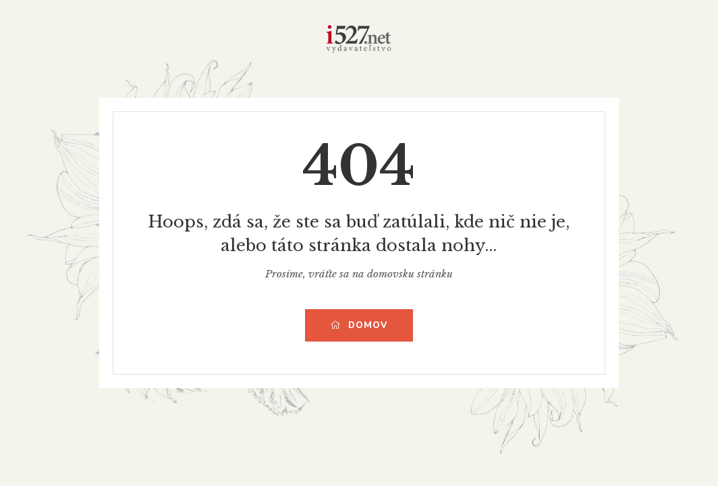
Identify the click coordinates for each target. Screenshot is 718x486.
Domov (359, 325)
